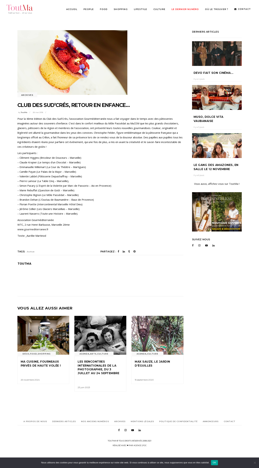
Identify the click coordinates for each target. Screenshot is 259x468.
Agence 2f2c (140, 445)
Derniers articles (64, 421)
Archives (27, 95)
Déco (26, 354)
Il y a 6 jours (199, 175)
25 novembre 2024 (30, 379)
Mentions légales (142, 421)
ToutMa (24, 112)
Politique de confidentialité (178, 421)
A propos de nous (35, 421)
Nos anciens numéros (95, 421)
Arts (93, 354)
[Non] (254, 462)
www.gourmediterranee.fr (32, 229)
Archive (30, 251)
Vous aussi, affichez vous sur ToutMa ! (217, 183)
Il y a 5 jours (199, 127)
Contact (230, 421)
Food (33, 354)
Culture (102, 354)
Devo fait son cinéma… (213, 73)
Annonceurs (211, 421)
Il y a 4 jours (199, 79)
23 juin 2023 (84, 387)
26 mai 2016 (38, 112)
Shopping (44, 354)
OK (214, 462)
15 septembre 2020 (144, 379)
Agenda (84, 354)
